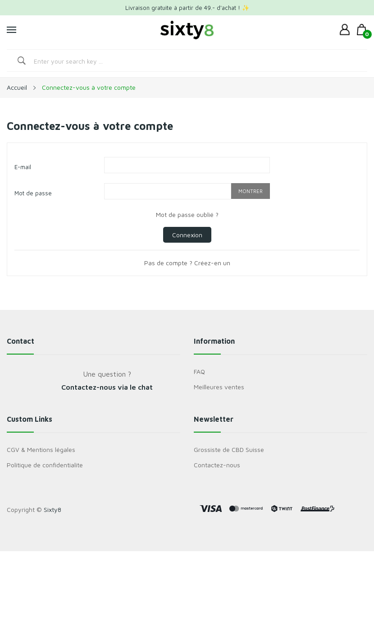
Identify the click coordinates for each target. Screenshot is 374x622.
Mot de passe (33, 193)
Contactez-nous (217, 465)
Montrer (250, 191)
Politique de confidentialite (45, 465)
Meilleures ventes (219, 387)
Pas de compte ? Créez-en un (187, 263)
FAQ (199, 371)
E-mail (22, 166)
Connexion (187, 235)
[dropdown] (347, 30)
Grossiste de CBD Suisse (229, 449)
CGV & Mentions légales (41, 449)
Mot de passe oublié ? (187, 214)
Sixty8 (52, 509)
